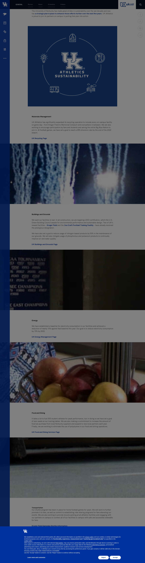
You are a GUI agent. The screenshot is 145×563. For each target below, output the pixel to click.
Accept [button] (115, 557)
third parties (59, 543)
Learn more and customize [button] (36, 557)
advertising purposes (98, 545)
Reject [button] (103, 557)
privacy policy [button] (89, 537)
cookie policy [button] (28, 541)
